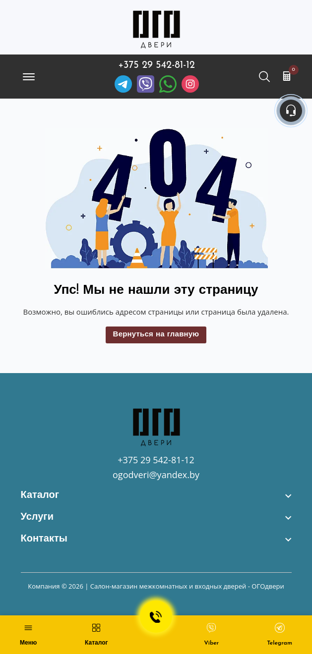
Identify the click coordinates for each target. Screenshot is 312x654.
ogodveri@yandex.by (156, 475)
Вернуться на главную (156, 334)
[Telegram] (123, 84)
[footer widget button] (156, 495)
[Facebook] (168, 84)
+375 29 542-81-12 (156, 65)
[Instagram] (190, 84)
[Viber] (145, 84)
